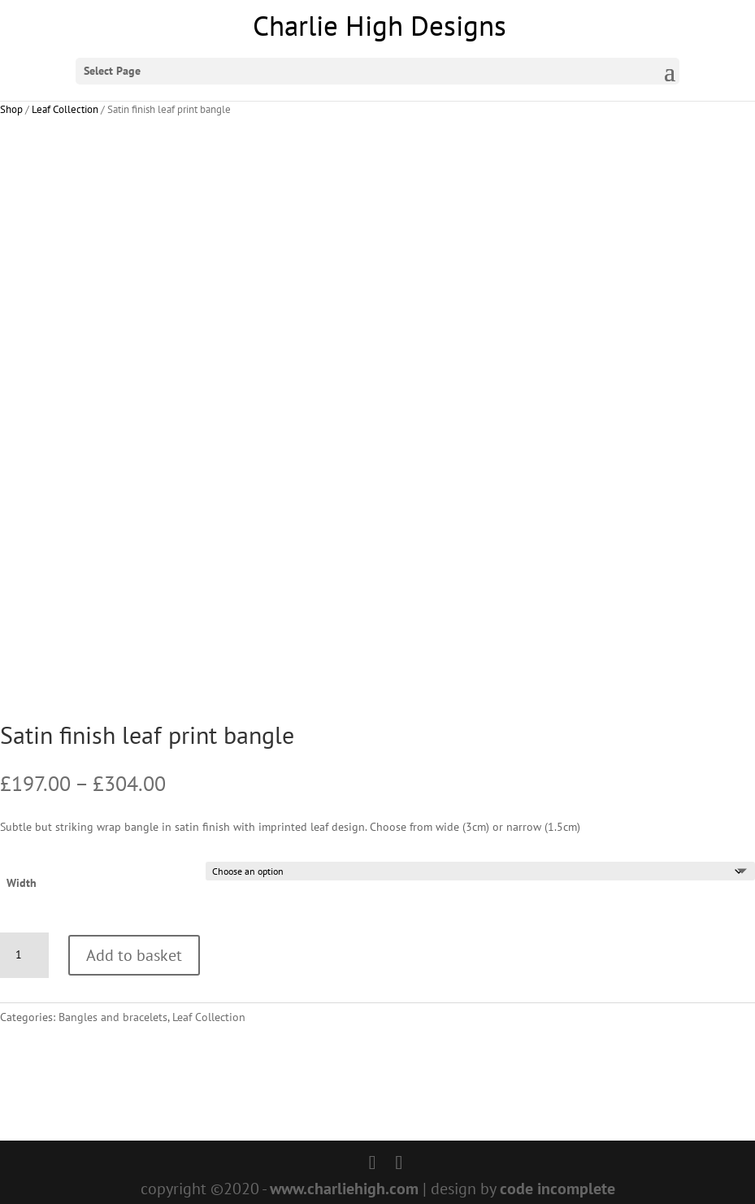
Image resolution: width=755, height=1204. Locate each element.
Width (22, 883)
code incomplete (557, 1188)
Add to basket (134, 955)
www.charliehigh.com (344, 1188)
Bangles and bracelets (113, 1017)
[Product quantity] (24, 955)
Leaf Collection (65, 109)
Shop (11, 109)
